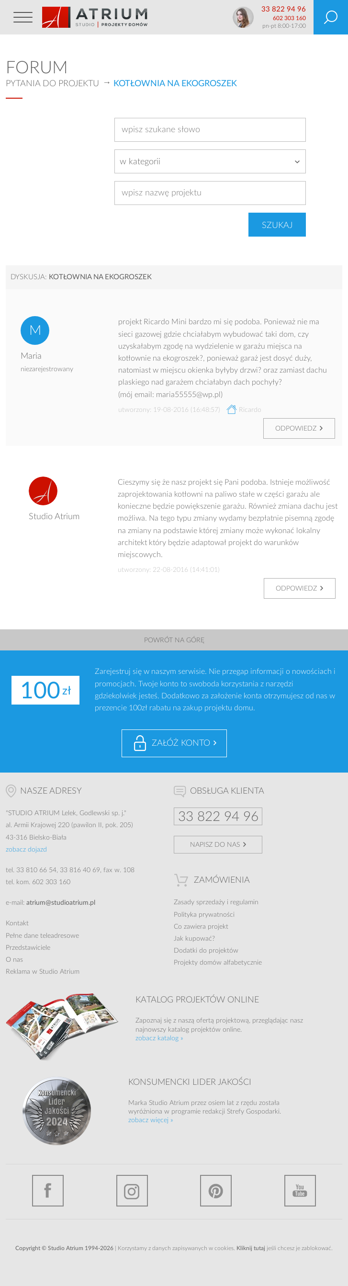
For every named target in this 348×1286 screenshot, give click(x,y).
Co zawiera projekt (201, 926)
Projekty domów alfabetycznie (218, 962)
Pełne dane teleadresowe (42, 936)
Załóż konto (181, 743)
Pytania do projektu (52, 84)
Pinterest (216, 1190)
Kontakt (17, 923)
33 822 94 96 (283, 9)
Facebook (48, 1190)
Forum (37, 68)
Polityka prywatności (204, 914)
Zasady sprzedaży (199, 902)
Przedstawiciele (28, 948)
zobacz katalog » (159, 1038)
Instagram (132, 1190)
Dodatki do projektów (206, 950)
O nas (14, 959)
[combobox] (210, 161)
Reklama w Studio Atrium (42, 971)
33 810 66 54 (36, 870)
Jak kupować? (194, 938)
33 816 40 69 (80, 870)
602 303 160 (289, 18)
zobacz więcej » (150, 1120)
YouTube (300, 1190)
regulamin (244, 902)
